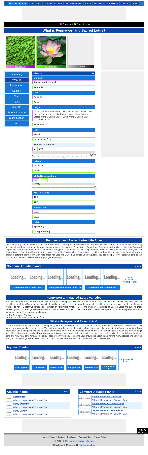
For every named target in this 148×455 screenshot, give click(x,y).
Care (16, 96)
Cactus (125, 3)
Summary (16, 74)
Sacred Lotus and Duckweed (107, 396)
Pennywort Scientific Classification (59, 252)
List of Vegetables (73, 3)
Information (16, 85)
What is (16, 80)
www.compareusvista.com (81, 441)
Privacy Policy (100, 437)
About (52, 437)
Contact (61, 437)
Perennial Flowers (53, 3)
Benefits (16, 107)
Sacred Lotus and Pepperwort (107, 410)
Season (16, 90)
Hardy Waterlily (21, 404)
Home (44, 437)
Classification (16, 118)
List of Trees (35, 3)
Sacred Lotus (51, 66)
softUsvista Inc (87, 445)
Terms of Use (85, 437)
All (16, 123)
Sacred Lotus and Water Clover (108, 403)
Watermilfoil (19, 397)
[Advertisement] (74, 13)
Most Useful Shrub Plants (106, 3)
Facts (16, 101)
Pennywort (20, 66)
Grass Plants (138, 3)
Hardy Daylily (20, 411)
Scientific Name (17, 112)
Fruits (88, 3)
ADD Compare (142, 430)
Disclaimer (72, 437)
